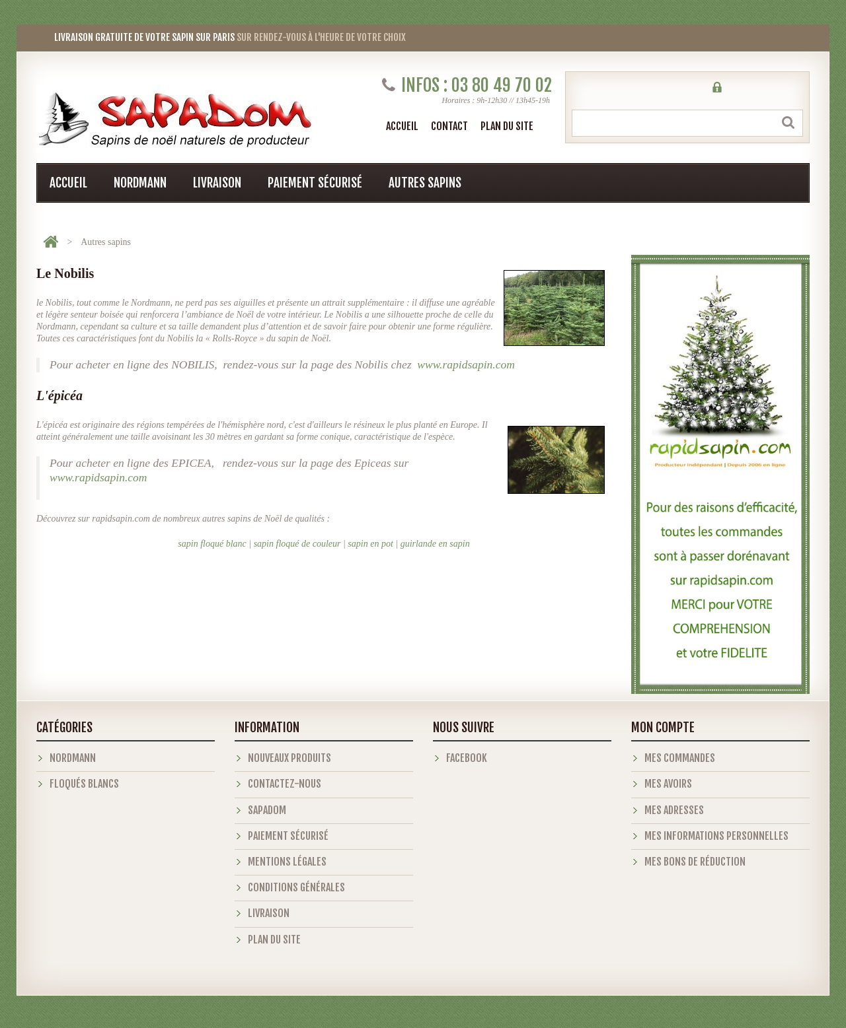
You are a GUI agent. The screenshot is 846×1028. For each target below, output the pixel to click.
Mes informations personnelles (716, 835)
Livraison (217, 183)
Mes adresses (674, 810)
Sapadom (267, 810)
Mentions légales (287, 861)
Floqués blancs (84, 783)
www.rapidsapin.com (465, 364)
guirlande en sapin (435, 544)
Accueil (402, 126)
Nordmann (140, 183)
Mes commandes (679, 758)
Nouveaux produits (289, 758)
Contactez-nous (284, 783)
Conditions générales (296, 887)
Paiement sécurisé (315, 183)
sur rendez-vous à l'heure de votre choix (221, 37)
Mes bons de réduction (695, 861)
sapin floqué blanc (212, 544)
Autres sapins (425, 183)
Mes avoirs (668, 783)
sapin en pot (370, 544)
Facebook (466, 758)
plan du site (507, 126)
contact (449, 126)
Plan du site (274, 939)
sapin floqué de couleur (297, 544)
